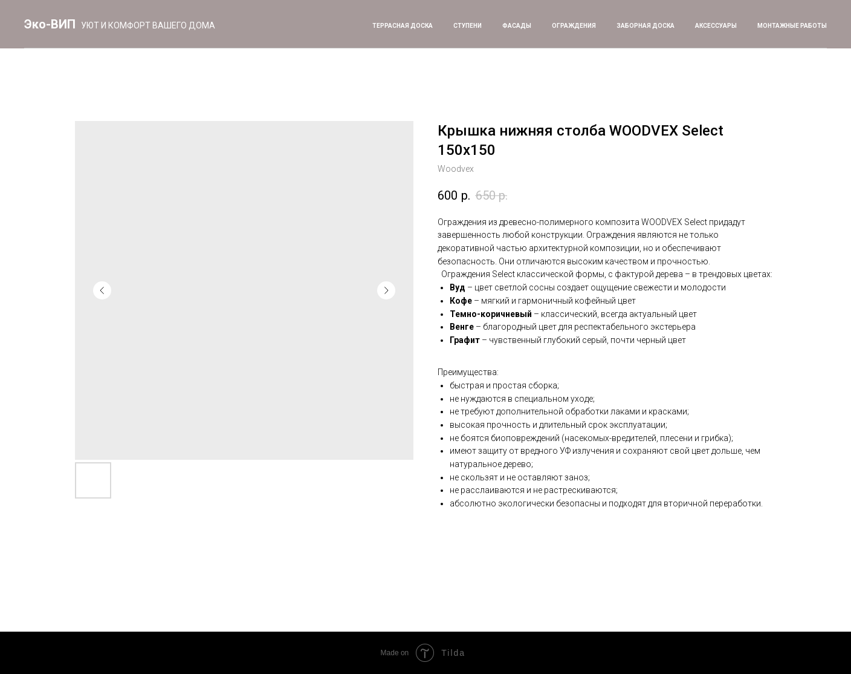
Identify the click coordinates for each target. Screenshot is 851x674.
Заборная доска (645, 25)
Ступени (467, 25)
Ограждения (574, 25)
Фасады (516, 25)
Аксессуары (716, 25)
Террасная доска (402, 25)
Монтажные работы (792, 25)
